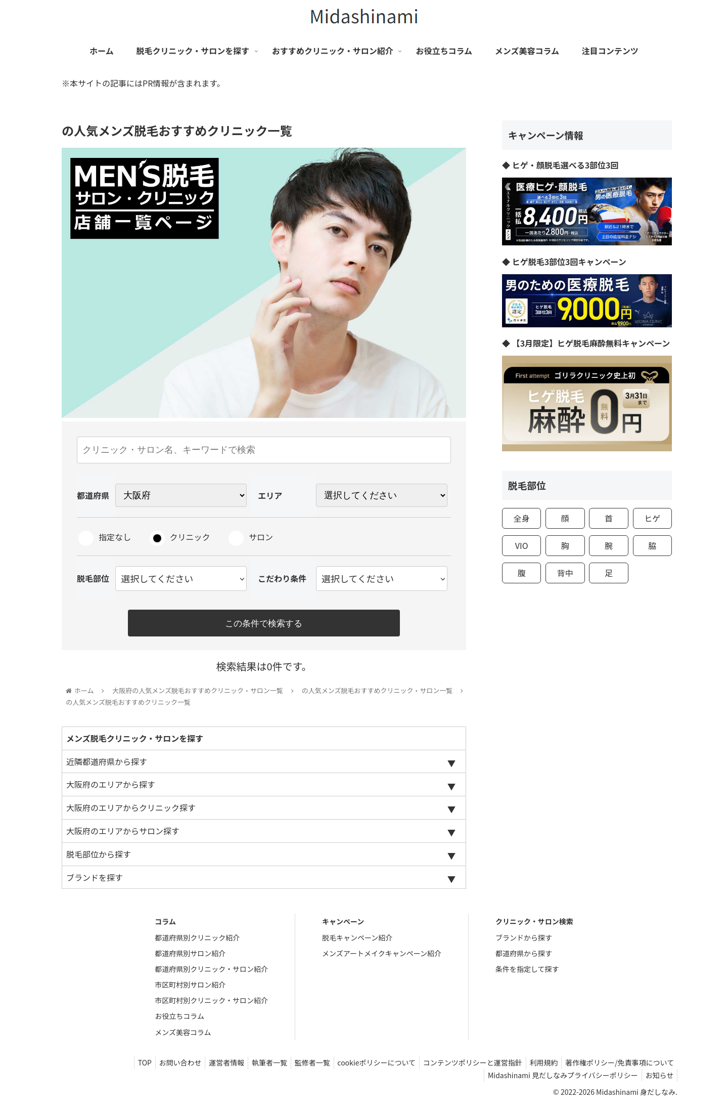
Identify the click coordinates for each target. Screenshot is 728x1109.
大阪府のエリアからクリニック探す (131, 810)
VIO (521, 545)
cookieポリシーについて (365, 1065)
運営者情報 (205, 1065)
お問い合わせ (156, 1065)
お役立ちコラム (179, 1019)
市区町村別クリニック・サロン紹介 (211, 1003)
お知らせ (658, 1078)
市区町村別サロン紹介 (190, 987)
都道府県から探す (523, 956)
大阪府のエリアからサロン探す (122, 833)
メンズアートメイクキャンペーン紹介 (381, 956)
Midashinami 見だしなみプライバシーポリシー (558, 1078)
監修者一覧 (297, 1065)
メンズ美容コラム (183, 1035)
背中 (565, 573)
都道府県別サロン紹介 (190, 956)
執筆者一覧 (251, 1065)
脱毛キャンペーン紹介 (357, 940)
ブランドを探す (94, 880)
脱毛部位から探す (98, 856)
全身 (522, 518)
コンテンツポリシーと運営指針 (464, 1065)
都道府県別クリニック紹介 (197, 940)
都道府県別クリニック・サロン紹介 (211, 971)
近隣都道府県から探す (106, 764)
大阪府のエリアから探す (110, 787)
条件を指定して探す (527, 971)
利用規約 (539, 1065)
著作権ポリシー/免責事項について (618, 1065)
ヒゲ (652, 518)
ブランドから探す (523, 940)
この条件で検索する (264, 623)
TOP (117, 1065)
